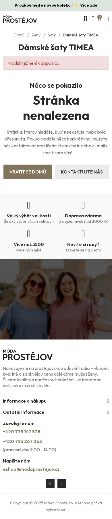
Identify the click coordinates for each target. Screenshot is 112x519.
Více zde (88, 5)
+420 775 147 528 (21, 431)
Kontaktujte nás (82, 172)
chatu (96, 250)
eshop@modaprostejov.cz (31, 469)
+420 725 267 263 (22, 441)
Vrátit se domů (27, 172)
